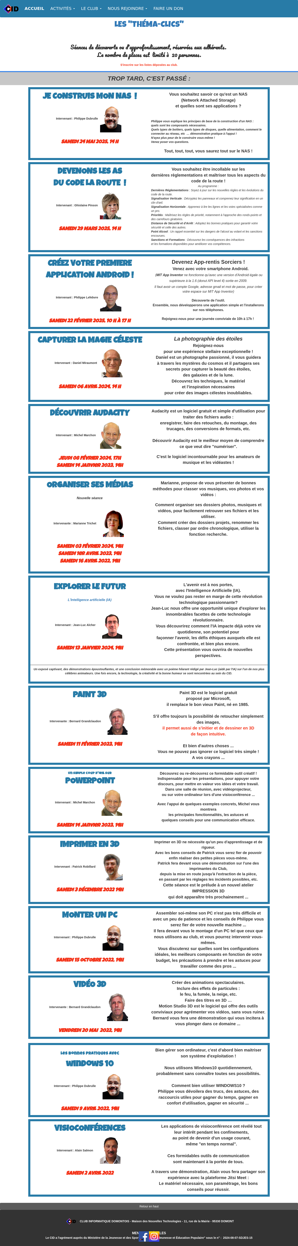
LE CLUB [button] (91, 8)
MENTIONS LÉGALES (149, 1233)
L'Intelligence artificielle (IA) (90, 600)
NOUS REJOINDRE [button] (127, 8)
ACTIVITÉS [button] (62, 8)
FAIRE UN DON (168, 8)
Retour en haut (149, 1206)
